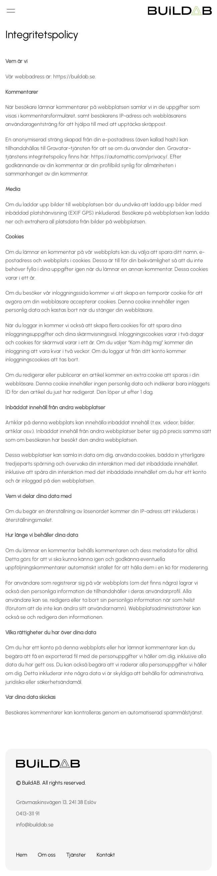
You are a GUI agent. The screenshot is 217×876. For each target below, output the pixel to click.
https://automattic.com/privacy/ (129, 156)
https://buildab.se (74, 76)
